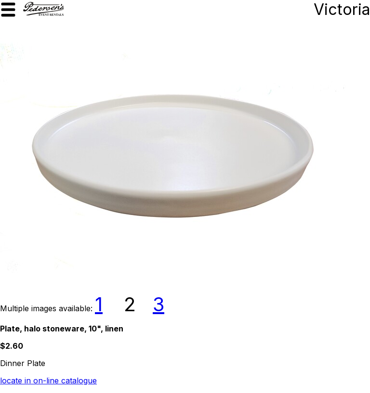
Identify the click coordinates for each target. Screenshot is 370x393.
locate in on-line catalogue (48, 380)
